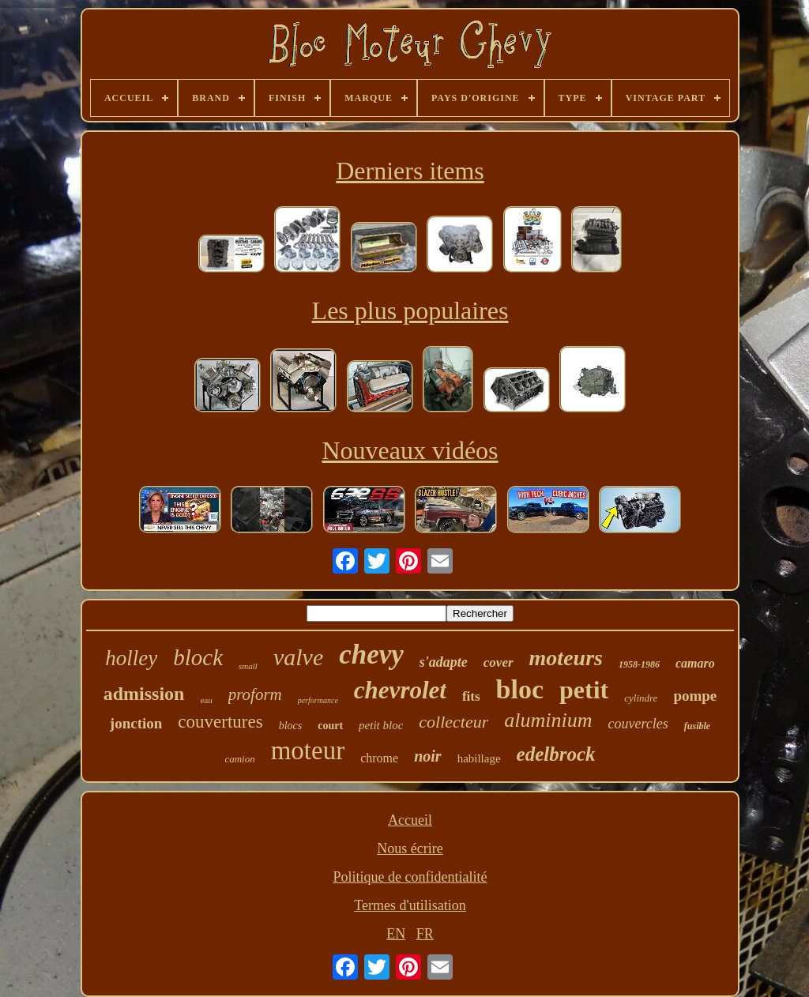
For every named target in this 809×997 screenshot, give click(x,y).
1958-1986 (639, 664)
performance (318, 700)
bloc (520, 689)
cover (499, 662)
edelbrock (556, 754)
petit (583, 689)
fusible (697, 726)
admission (144, 693)
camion (239, 759)
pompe (695, 695)
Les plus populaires (410, 310)
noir (427, 756)
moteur (307, 750)
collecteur (453, 722)
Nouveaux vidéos (410, 450)
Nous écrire (409, 848)
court (330, 726)
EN (395, 934)
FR (425, 934)
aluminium (548, 720)
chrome (379, 758)
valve (298, 657)
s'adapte (444, 662)
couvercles (638, 724)
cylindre (640, 698)
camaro (695, 663)
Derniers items (410, 170)
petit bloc (381, 725)
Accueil (410, 820)
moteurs (566, 657)
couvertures (220, 722)
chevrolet (400, 690)
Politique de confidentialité (410, 877)
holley (131, 658)
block (198, 657)
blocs (291, 726)
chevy (371, 654)
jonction (136, 723)
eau (206, 700)
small (248, 666)
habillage (479, 758)
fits (471, 696)
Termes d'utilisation (409, 905)
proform (255, 694)
